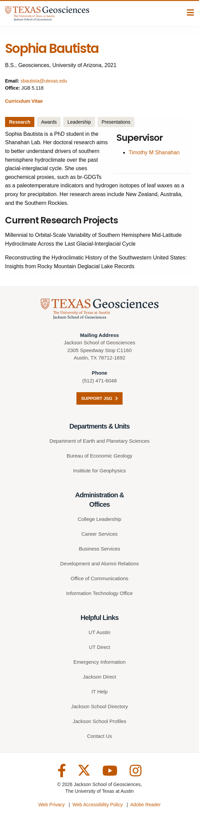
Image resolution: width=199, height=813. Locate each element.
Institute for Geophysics (99, 470)
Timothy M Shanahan (154, 152)
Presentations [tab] (116, 122)
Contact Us (99, 736)
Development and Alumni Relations (99, 563)
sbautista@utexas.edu (44, 81)
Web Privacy (51, 804)
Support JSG (99, 398)
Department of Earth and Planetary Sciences (99, 441)
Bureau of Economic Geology (99, 456)
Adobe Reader (145, 804)
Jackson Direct (99, 677)
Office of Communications (99, 578)
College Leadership (99, 519)
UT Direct (99, 647)
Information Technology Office (99, 593)
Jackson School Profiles (99, 721)
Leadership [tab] (79, 122)
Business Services (99, 549)
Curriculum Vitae (24, 101)
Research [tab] (19, 122)
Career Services (99, 534)
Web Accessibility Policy (97, 804)
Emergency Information (99, 662)
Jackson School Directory (99, 706)
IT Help (99, 691)
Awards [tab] (49, 122)
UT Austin (99, 632)
